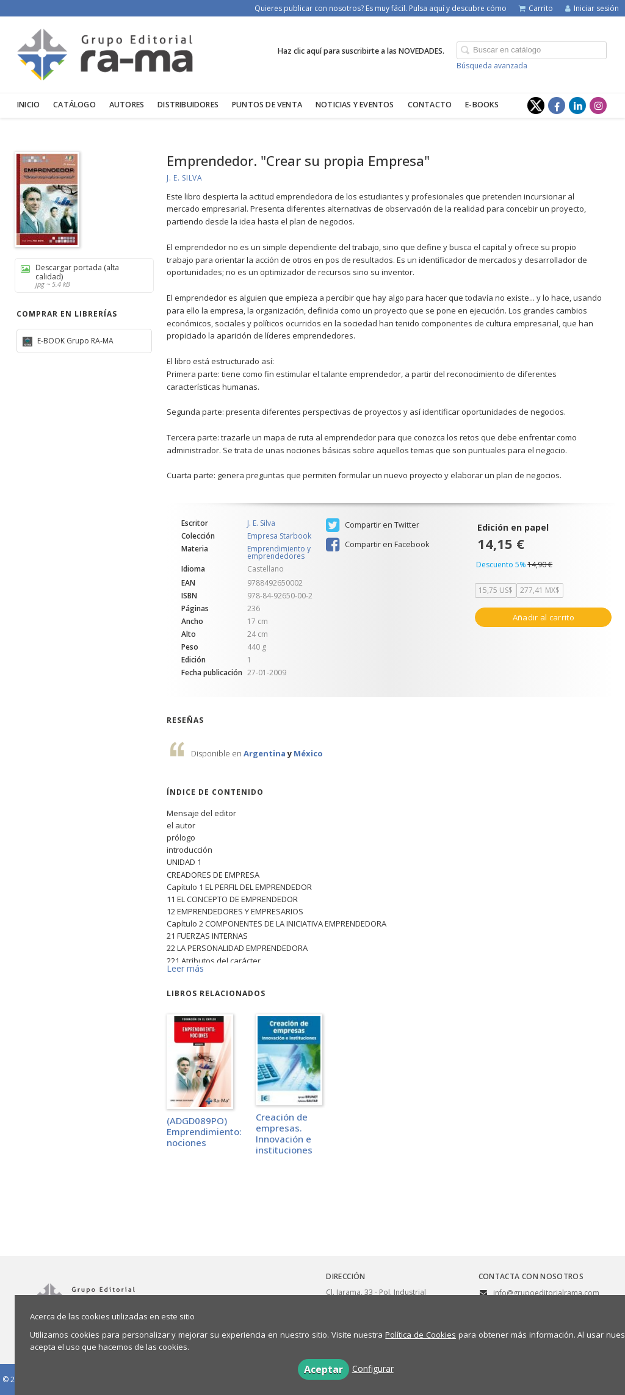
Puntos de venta (267, 104)
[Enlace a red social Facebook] (556, 105)
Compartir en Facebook (377, 545)
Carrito (536, 8)
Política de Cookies (420, 1334)
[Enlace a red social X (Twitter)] (535, 105)
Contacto (430, 104)
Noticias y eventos (355, 104)
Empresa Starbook (279, 536)
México (308, 753)
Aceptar (323, 1369)
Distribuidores (188, 104)
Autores (126, 104)
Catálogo (74, 104)
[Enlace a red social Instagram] (598, 105)
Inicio (28, 104)
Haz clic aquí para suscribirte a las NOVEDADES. (361, 51)
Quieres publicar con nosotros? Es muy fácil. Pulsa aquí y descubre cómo (381, 8)
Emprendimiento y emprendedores (279, 552)
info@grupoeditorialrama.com (546, 1293)
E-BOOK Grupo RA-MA (74, 340)
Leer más (185, 968)
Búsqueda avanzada (492, 65)
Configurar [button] (373, 1368)
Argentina (265, 753)
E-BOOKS (482, 104)
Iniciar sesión (592, 8)
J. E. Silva (185, 178)
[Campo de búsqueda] (532, 50)
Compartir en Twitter (372, 525)
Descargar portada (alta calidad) (80, 275)
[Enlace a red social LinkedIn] (577, 105)
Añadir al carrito (543, 617)
